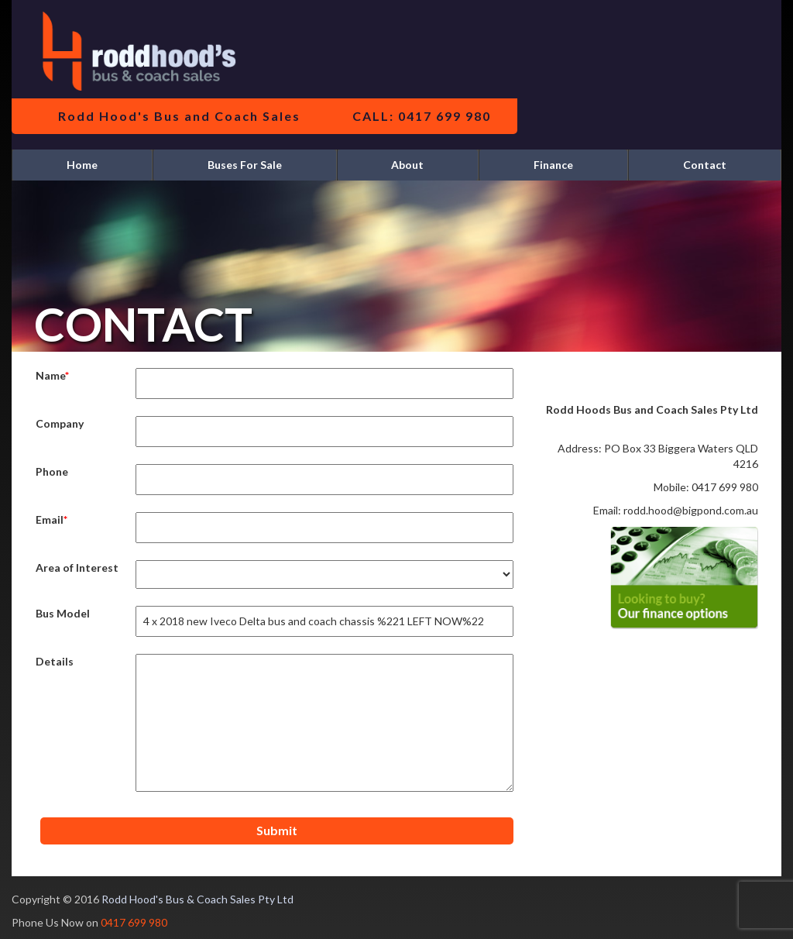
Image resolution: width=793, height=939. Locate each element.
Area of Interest (77, 567)
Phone (52, 471)
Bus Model (63, 613)
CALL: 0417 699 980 (421, 115)
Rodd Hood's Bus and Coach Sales (179, 115)
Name (50, 375)
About (407, 164)
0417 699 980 (134, 922)
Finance (553, 164)
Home (82, 164)
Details (55, 661)
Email (50, 519)
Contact (704, 164)
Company (60, 423)
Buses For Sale (245, 164)
